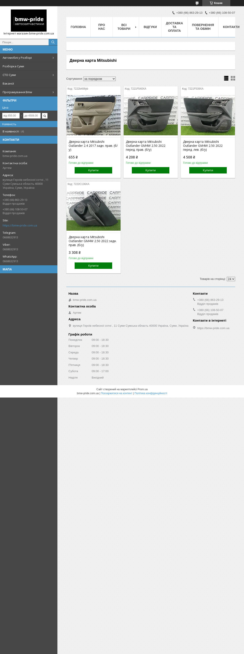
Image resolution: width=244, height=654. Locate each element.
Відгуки (150, 27)
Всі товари (123, 26)
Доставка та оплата (174, 26)
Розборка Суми (13, 66)
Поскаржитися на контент (116, 393)
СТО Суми (9, 75)
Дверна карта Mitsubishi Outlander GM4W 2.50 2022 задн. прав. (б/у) (93, 241)
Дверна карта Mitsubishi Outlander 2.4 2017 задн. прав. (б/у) (93, 146)
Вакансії (8, 83)
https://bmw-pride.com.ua (20, 225)
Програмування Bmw (17, 92)
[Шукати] (53, 42)
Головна (78, 27)
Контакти (231, 27)
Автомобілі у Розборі (17, 58)
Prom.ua (143, 389)
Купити (93, 170)
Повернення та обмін (203, 26)
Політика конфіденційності (150, 393)
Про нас (101, 26)
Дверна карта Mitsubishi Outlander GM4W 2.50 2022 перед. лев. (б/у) (203, 146)
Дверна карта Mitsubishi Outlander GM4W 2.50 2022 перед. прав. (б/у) (145, 146)
